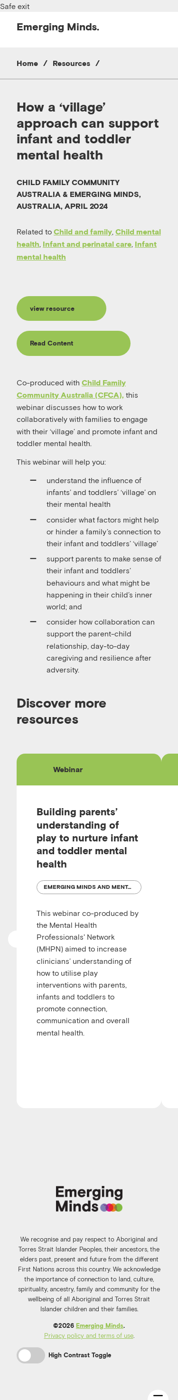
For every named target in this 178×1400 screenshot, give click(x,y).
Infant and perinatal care (87, 244)
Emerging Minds (99, 1325)
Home (27, 63)
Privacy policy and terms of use (88, 1335)
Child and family (83, 231)
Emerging (58, 26)
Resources (71, 63)
